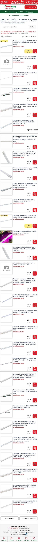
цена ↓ (29, 36)
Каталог (11, 539)
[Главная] (10, 6)
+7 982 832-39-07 (13, 528)
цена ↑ (24, 36)
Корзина (18, 539)
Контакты (34, 539)
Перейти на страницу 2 (28, 518)
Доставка (26, 539)
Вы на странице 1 (9, 518)
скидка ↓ (34, 36)
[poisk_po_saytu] (15, 27)
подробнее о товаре (18, 46)
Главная (3, 539)
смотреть (30, 12)
